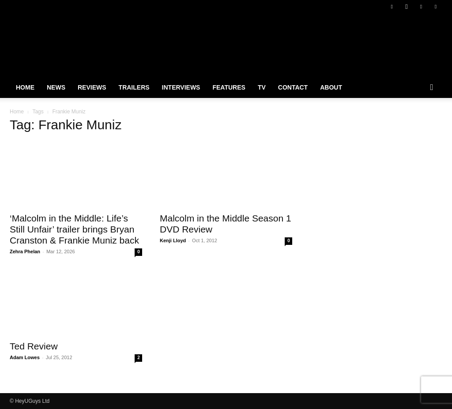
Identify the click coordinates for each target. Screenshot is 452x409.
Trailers (134, 87)
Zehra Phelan (25, 251)
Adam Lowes (25, 357)
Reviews (92, 87)
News (56, 87)
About (331, 87)
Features (228, 87)
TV (262, 87)
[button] (431, 87)
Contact (293, 87)
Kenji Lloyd (173, 240)
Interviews (181, 87)
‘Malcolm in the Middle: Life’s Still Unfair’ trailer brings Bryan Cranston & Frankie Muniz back (74, 229)
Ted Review (34, 346)
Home (25, 87)
